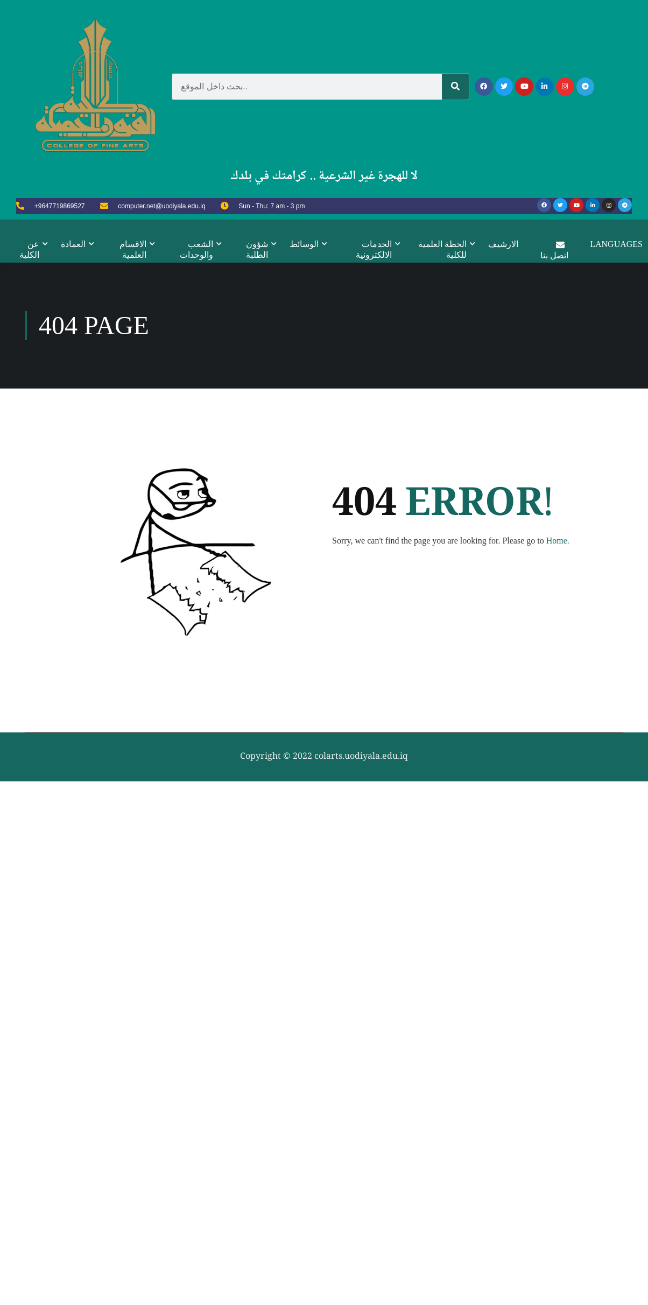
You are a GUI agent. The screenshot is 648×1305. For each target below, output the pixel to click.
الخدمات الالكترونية (374, 249)
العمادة (73, 244)
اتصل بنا (555, 249)
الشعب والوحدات (196, 249)
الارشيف (503, 244)
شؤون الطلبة (257, 249)
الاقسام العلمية (132, 249)
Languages (616, 244)
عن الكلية (29, 249)
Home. (557, 1083)
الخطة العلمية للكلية (442, 249)
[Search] (455, 87)
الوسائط (304, 244)
